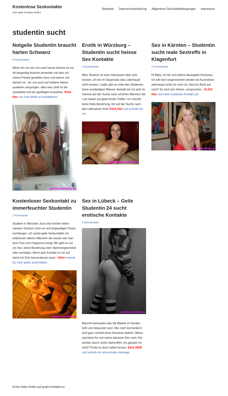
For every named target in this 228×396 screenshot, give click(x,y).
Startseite (108, 8)
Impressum (208, 8)
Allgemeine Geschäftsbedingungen (174, 8)
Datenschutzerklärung (133, 8)
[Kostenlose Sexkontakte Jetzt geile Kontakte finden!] (37, 8)
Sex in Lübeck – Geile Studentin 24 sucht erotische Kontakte (107, 208)
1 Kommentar (20, 215)
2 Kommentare (90, 66)
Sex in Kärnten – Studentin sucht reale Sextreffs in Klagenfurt (183, 52)
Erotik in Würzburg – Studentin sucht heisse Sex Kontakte (109, 52)
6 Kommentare (20, 59)
